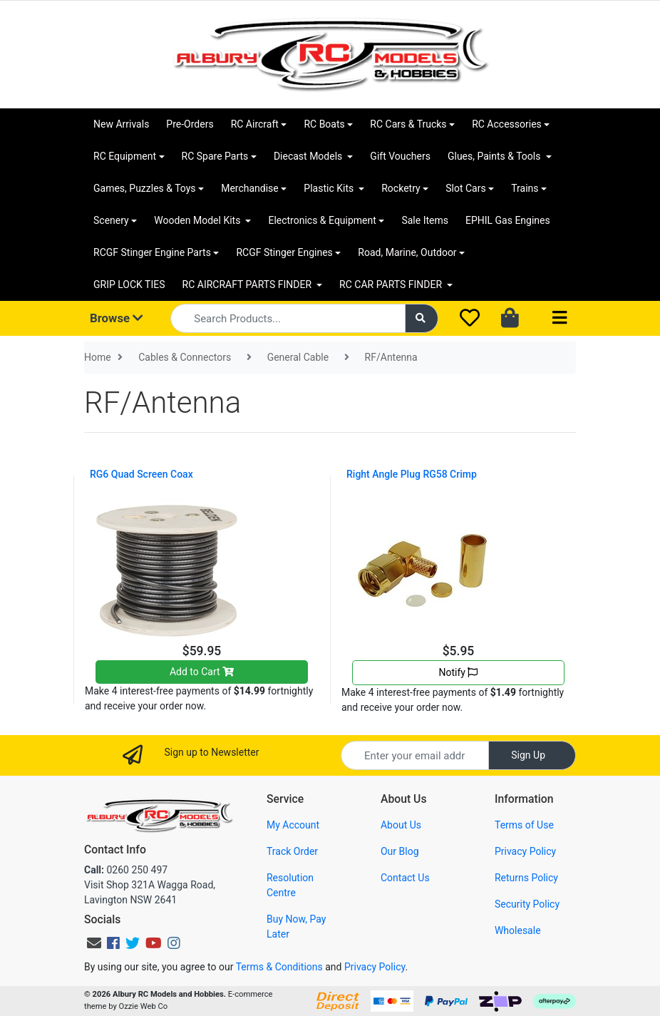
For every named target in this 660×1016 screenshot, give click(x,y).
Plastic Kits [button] (330, 188)
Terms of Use (524, 825)
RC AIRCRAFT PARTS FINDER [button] (248, 284)
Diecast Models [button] (309, 156)
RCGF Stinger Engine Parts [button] (152, 252)
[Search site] (422, 318)
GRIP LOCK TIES (129, 284)
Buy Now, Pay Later (296, 926)
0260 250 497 (125, 870)
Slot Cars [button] (465, 188)
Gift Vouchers (400, 156)
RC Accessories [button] (507, 124)
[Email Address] (415, 755)
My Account (293, 825)
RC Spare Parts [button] (215, 156)
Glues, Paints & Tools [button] (495, 156)
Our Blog (400, 851)
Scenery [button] (111, 220)
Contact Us (405, 877)
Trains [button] (524, 188)
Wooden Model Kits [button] (198, 220)
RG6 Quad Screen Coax (141, 474)
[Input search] (287, 318)
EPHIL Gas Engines (507, 220)
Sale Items (424, 220)
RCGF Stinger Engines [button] (284, 252)
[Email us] (94, 943)
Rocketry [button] (400, 188)
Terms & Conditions (279, 967)
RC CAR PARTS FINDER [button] (391, 284)
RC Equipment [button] (124, 156)
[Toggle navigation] (559, 318)
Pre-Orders (189, 124)
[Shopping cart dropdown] (511, 318)
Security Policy (527, 904)
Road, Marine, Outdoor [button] (407, 252)
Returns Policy (526, 877)
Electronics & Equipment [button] (322, 220)
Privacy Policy (525, 851)
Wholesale (518, 930)
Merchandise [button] (250, 188)
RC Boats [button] (324, 124)
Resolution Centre (290, 885)
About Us (401, 825)
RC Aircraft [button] (255, 124)
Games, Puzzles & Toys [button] (144, 188)
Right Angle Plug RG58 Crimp (411, 474)
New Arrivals (121, 124)
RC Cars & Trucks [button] (408, 124)
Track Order (292, 851)
